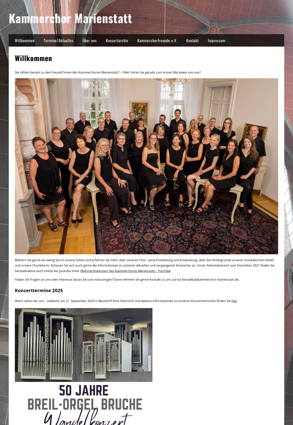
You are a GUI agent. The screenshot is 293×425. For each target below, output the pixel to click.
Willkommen (24, 40)
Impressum (216, 40)
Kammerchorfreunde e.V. (157, 40)
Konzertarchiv (117, 40)
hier (234, 301)
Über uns (89, 40)
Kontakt (192, 40)
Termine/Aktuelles (59, 40)
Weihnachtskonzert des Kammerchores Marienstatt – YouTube (125, 271)
